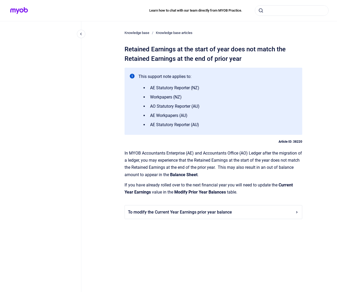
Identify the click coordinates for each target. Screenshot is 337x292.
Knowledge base (137, 33)
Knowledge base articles (174, 33)
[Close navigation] (81, 34)
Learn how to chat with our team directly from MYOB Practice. (195, 10)
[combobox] (291, 11)
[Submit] (261, 10)
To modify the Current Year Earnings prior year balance (213, 212)
